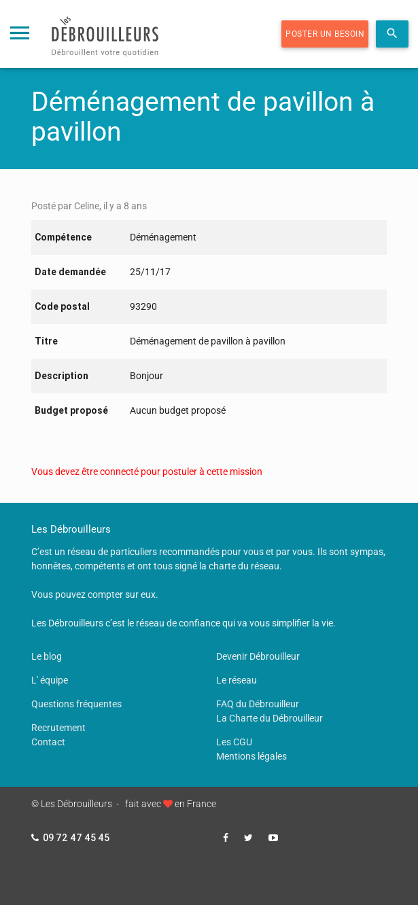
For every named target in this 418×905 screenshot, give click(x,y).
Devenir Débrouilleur (258, 656)
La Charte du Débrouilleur (269, 718)
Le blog (46, 656)
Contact (48, 742)
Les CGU (234, 742)
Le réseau (236, 680)
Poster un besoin (324, 34)
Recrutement (58, 727)
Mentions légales (251, 756)
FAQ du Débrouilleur (257, 703)
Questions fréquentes (76, 703)
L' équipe (49, 680)
